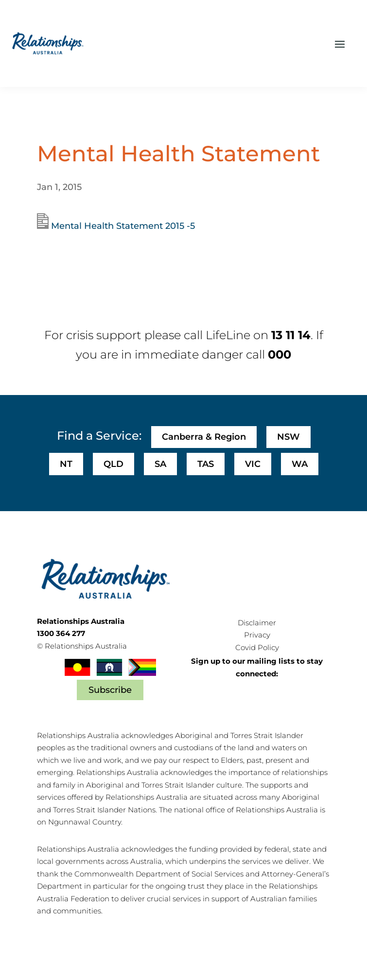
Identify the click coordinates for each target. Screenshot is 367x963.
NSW (288, 436)
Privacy (257, 634)
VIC (253, 464)
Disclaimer (257, 622)
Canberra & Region (204, 436)
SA (160, 464)
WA (300, 464)
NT (66, 464)
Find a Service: (99, 436)
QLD (113, 464)
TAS (205, 464)
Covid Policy (257, 647)
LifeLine (228, 335)
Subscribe (110, 690)
